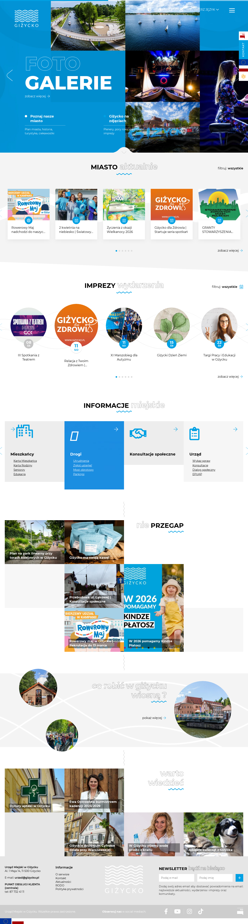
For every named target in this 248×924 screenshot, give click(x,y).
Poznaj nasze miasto (42, 118)
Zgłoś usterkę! (82, 465)
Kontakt (243, 50)
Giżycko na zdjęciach (119, 118)
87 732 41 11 (17, 891)
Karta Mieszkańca (25, 461)
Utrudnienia (81, 461)
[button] (10, 76)
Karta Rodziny (23, 465)
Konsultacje (200, 465)
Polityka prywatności (70, 889)
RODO (60, 885)
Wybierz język (202, 9)
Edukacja (20, 474)
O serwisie (62, 874)
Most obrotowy (83, 470)
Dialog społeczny (203, 470)
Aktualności (63, 882)
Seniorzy (19, 470)
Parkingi (79, 474)
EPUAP (197, 474)
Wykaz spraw (201, 461)
